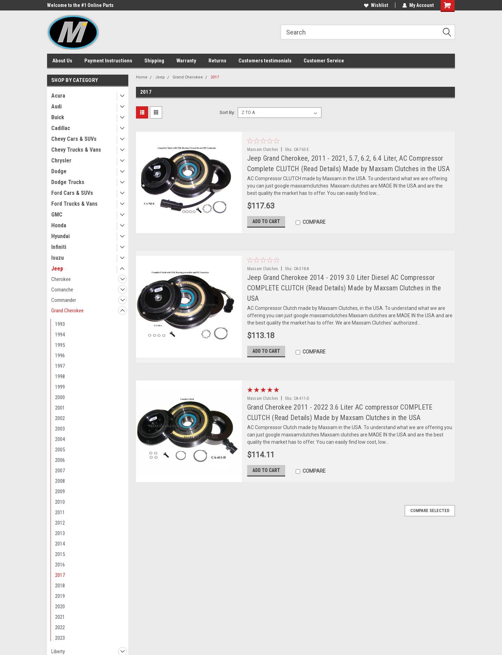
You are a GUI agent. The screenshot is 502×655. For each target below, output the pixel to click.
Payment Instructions (108, 61)
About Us (62, 61)
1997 (60, 366)
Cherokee (61, 279)
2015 (60, 554)
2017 (60, 575)
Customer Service (324, 61)
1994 (60, 335)
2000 (60, 397)
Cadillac (60, 128)
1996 (60, 355)
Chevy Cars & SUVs (74, 139)
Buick (57, 117)
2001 (60, 408)
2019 (60, 596)
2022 (60, 627)
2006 (60, 460)
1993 (60, 324)
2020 (60, 606)
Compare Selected (429, 510)
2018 (60, 585)
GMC (56, 214)
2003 (60, 429)
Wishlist (376, 5)
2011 (60, 512)
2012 (60, 523)
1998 (60, 376)
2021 (60, 617)
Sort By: (227, 112)
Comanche (62, 290)
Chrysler (61, 160)
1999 (60, 387)
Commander (63, 300)
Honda (58, 225)
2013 (60, 533)
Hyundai (60, 236)
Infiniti (58, 247)
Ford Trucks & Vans (74, 203)
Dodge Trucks (67, 182)
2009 (60, 491)
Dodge (59, 171)
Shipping (154, 61)
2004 (60, 439)
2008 (60, 481)
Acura (58, 95)
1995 (60, 345)
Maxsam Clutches (263, 149)
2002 (60, 418)
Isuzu (57, 257)
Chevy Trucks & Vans (76, 149)
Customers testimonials (264, 61)
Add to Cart (266, 221)
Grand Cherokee (67, 310)
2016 (60, 565)
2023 (60, 638)
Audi (56, 106)
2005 (60, 450)
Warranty (186, 61)
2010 (60, 502)
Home (141, 77)
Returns (217, 61)
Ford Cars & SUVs (72, 193)
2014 (60, 544)
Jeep (57, 268)
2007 (60, 470)
